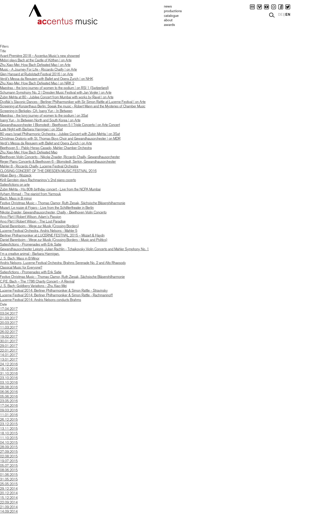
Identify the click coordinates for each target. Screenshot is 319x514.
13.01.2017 (9, 359)
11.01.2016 (9, 415)
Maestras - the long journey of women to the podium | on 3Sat (44, 115)
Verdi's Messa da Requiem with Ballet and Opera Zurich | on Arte (46, 143)
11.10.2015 (9, 438)
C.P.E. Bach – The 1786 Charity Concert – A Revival (37, 281)
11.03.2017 (9, 327)
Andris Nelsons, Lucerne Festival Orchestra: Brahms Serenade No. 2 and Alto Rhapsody (63, 263)
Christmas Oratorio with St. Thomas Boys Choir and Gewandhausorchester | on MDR (60, 138)
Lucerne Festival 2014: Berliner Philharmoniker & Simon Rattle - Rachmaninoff (56, 295)
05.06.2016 (9, 396)
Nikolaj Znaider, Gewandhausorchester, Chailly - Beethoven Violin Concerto (53, 212)
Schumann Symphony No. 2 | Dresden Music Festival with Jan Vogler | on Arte (55, 92)
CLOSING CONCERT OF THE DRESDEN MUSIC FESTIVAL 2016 (48, 171)
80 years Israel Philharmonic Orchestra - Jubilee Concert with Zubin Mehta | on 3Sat (60, 134)
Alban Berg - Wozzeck (15, 175)
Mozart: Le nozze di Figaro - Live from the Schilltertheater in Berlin (47, 208)
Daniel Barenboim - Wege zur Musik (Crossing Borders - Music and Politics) (53, 240)
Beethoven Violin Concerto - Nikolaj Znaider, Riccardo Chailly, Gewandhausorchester (60, 157)
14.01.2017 (9, 355)
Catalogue (171, 16)
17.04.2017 (9, 309)
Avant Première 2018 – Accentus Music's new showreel (40, 56)
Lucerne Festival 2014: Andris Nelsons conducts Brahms (40, 300)
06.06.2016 (9, 392)
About (168, 20)
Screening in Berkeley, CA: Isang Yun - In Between (36, 111)
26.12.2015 (9, 419)
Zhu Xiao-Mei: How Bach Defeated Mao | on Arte (35, 65)
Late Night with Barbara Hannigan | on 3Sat (31, 129)
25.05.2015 (9, 484)
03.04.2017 (9, 313)
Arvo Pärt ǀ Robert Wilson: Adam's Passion (30, 217)
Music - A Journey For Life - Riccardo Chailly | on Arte (38, 69)
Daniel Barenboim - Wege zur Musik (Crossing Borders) (39, 226)
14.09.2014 (9, 511)
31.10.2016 (9, 373)
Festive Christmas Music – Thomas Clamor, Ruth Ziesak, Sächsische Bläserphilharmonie (62, 203)
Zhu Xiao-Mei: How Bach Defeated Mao (28, 152)
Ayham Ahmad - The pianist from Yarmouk (30, 194)
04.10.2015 (9, 442)
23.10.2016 (9, 378)
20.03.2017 (9, 323)
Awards (169, 25)
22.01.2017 (9, 350)
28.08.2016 (9, 387)
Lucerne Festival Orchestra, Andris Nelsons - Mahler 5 (38, 231)
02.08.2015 (9, 456)
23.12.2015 (9, 424)
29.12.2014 (9, 489)
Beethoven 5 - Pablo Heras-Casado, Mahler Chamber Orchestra (46, 148)
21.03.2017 (9, 318)
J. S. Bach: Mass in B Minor (19, 258)
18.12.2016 (9, 369)
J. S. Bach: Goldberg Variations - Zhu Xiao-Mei (33, 286)
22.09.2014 (9, 502)
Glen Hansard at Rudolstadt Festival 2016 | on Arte (36, 74)
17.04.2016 (9, 405)
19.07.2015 (9, 461)
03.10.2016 (9, 382)
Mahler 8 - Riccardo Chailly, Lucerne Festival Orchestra (39, 166)
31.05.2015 (9, 479)
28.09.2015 (9, 447)
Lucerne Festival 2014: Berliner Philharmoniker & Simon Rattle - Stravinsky (54, 290)
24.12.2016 (9, 364)
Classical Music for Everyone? (21, 267)
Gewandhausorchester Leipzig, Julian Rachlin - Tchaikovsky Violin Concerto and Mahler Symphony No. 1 (74, 249)
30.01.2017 (9, 341)
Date (3, 304)
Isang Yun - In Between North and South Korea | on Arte (40, 120)
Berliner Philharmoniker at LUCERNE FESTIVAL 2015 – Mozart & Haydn (52, 235)
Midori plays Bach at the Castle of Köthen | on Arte (36, 60)
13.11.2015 (9, 429)
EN (287, 15)
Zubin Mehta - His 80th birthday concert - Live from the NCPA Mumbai (50, 189)
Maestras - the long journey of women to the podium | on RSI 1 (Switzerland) (54, 88)
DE (280, 15)
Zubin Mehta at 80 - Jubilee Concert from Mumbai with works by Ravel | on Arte (56, 97)
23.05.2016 (9, 401)
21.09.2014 (9, 507)
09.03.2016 (9, 410)
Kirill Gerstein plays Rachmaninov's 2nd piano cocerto (38, 180)
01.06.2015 (9, 475)
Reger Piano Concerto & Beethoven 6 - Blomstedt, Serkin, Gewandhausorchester (58, 161)
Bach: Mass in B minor (16, 198)
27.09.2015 (9, 452)
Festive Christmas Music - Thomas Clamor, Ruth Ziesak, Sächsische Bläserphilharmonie (62, 277)
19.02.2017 (9, 336)
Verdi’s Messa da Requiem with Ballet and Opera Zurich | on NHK (46, 79)
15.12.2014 (9, 498)
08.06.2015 (9, 470)
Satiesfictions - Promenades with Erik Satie (30, 244)
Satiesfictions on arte (15, 184)
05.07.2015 (9, 466)
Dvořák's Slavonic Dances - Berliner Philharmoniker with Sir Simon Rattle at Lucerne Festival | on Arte (73, 102)
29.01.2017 (9, 346)
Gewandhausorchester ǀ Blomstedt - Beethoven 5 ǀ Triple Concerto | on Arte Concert (60, 125)
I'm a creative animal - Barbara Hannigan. (30, 254)
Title (3, 51)
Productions (173, 11)
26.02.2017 (9, 332)
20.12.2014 (9, 493)
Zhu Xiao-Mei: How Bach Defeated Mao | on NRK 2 (37, 83)
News (168, 6)
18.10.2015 (9, 433)
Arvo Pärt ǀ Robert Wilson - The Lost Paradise (33, 221)
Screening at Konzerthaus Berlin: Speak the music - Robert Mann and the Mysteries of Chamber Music (72, 106)
